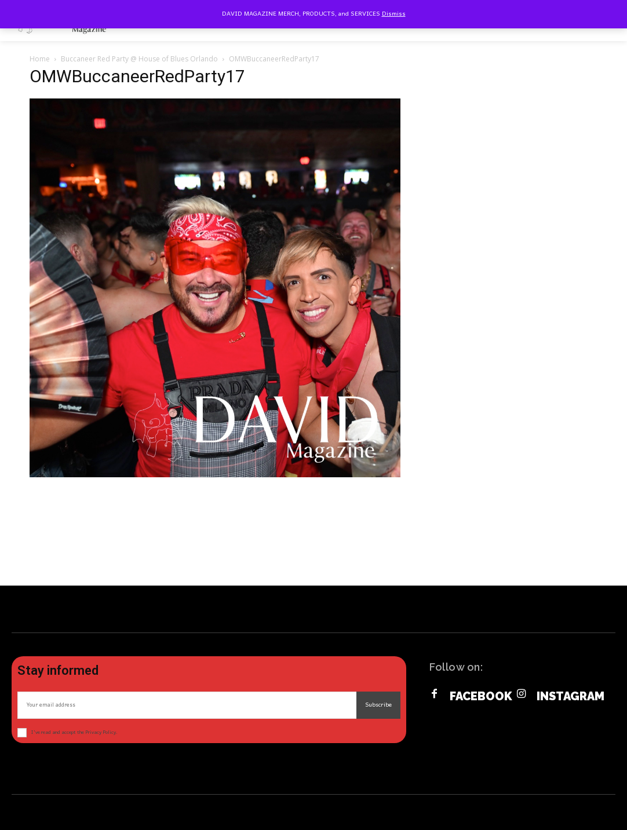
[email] (186, 705)
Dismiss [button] (394, 14)
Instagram (570, 696)
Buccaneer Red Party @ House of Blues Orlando (139, 59)
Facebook (481, 696)
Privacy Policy (100, 732)
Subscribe (378, 705)
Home (40, 59)
